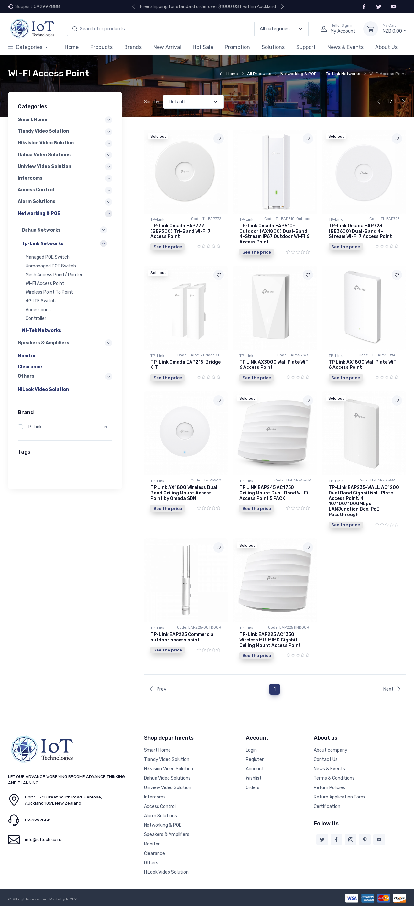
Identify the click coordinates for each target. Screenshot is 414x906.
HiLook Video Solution (43, 389)
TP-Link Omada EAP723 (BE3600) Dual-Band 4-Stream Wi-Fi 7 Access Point (360, 231)
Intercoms (155, 797)
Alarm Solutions (160, 816)
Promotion (237, 47)
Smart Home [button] (32, 119)
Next (392, 689)
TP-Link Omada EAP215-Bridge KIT (185, 364)
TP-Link (34, 427)
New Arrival (167, 47)
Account (255, 769)
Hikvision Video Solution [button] (46, 143)
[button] (64, 230)
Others (151, 863)
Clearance (30, 366)
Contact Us (326, 759)
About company (330, 750)
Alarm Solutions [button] (36, 201)
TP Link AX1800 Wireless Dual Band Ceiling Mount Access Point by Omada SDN (183, 493)
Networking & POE (298, 73)
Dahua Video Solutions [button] (44, 155)
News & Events (345, 47)
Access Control (160, 806)
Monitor (27, 355)
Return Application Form (339, 797)
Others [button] (26, 376)
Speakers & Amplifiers (166, 834)
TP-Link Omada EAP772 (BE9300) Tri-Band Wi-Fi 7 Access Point (180, 231)
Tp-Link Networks (343, 73)
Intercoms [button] (30, 178)
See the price (167, 246)
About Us (386, 47)
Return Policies (329, 787)
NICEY (71, 899)
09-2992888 (38, 820)
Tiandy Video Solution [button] (43, 131)
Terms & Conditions (334, 778)
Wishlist (254, 778)
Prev (157, 689)
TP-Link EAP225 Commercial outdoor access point (182, 637)
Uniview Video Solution (167, 787)
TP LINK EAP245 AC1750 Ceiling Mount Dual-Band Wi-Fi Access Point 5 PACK (273, 493)
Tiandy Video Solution (166, 759)
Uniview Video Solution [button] (44, 166)
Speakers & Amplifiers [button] (43, 342)
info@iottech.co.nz (43, 839)
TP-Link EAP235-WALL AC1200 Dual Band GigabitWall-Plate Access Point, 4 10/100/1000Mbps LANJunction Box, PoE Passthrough (364, 501)
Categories (26, 47)
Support (306, 47)
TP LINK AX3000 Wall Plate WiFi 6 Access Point (274, 364)
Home (72, 47)
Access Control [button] (36, 190)
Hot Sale (203, 47)
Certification (327, 806)
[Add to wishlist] (218, 138)
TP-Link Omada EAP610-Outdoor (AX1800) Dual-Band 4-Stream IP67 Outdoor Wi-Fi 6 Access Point (274, 234)
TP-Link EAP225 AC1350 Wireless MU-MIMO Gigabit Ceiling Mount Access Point (270, 640)
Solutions (273, 47)
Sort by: (152, 102)
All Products (259, 73)
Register (255, 759)
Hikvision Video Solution (168, 769)
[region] (65, 278)
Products (101, 47)
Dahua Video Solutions (167, 778)
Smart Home (157, 750)
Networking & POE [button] (39, 213)
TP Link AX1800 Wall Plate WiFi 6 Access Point (363, 364)
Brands (133, 47)
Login (251, 750)
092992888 (47, 6)
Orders (252, 787)
